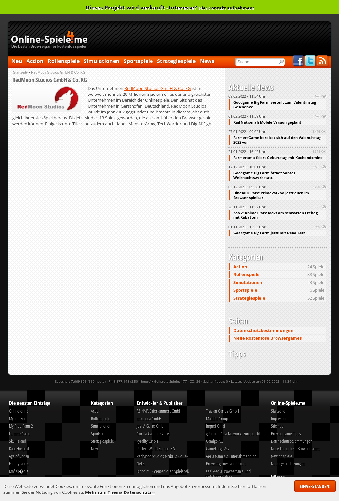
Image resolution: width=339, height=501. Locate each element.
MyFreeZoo (17, 418)
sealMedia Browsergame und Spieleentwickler (228, 474)
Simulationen (101, 61)
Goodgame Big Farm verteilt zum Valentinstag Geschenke (274, 104)
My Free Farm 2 (21, 426)
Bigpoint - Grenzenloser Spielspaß (163, 471)
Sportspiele (138, 61)
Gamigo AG (214, 441)
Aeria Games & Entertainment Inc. (231, 456)
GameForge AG (217, 448)
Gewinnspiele (281, 456)
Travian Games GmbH (222, 411)
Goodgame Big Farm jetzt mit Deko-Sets (269, 233)
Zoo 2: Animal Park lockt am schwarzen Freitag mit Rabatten (275, 215)
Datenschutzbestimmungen (263, 330)
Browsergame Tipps (286, 433)
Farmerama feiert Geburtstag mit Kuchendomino (278, 157)
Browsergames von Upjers (226, 463)
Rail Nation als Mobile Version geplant (267, 122)
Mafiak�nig (18, 471)
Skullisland (17, 441)
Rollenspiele (64, 61)
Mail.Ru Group (217, 418)
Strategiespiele (176, 61)
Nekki (141, 463)
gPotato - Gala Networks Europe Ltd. (233, 433)
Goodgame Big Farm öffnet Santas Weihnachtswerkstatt (264, 175)
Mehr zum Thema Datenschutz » (120, 492)
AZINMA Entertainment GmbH (159, 411)
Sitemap (277, 426)
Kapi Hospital (19, 448)
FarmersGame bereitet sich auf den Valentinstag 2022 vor (277, 140)
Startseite (20, 72)
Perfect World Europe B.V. (156, 448)
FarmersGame (19, 433)
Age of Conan (19, 456)
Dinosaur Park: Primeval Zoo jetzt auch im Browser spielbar (271, 195)
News (207, 61)
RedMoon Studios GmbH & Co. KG (157, 88)
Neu (16, 61)
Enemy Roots (19, 463)
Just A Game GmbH (151, 426)
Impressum (279, 418)
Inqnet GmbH (216, 426)
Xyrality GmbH (147, 441)
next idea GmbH (149, 418)
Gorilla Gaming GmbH (153, 433)
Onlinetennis (19, 411)
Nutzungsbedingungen (288, 463)
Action (35, 61)
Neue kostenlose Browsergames (267, 338)
